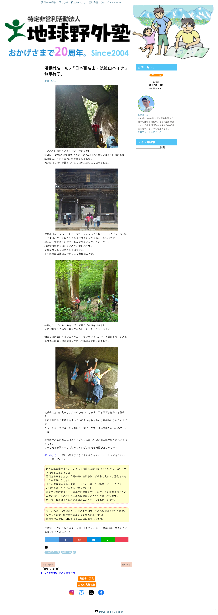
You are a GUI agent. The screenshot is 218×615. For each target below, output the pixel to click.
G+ (80, 540)
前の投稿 (126, 564)
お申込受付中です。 (59, 573)
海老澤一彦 (143, 115)
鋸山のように (51, 455)
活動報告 (66, 552)
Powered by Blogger (109, 612)
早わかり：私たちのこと (72, 2)
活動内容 (94, 2)
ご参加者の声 (52, 552)
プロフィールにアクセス (150, 132)
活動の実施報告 (86, 584)
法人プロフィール (111, 2)
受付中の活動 (49, 2)
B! (93, 540)
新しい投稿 (48, 564)
